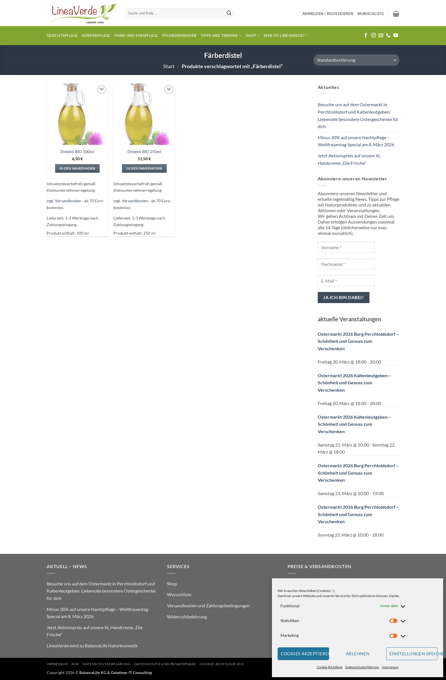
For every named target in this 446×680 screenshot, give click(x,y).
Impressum (390, 667)
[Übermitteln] (229, 13)
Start (169, 66)
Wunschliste (179, 594)
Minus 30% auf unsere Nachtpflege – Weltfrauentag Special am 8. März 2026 (356, 141)
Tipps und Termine (221, 35)
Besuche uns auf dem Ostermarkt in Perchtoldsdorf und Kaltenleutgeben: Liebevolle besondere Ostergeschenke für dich (358, 115)
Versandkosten (68, 200)
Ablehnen (357, 653)
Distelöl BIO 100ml (77, 151)
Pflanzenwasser (179, 35)
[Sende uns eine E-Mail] (381, 35)
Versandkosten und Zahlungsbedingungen (208, 605)
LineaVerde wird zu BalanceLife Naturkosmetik (92, 645)
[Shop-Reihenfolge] (356, 60)
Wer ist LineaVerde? (286, 35)
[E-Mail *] (346, 280)
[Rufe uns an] (388, 35)
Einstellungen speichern (413, 653)
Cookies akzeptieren (305, 653)
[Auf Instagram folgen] (373, 35)
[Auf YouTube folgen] (395, 35)
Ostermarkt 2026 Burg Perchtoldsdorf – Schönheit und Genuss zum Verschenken (358, 341)
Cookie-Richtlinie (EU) (222, 664)
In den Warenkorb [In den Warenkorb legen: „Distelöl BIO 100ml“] (77, 168)
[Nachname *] (346, 264)
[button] (327, 13)
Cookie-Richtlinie (329, 667)
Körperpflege (96, 35)
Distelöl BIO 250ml (144, 151)
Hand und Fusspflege (136, 35)
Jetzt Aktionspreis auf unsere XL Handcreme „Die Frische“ (349, 159)
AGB (75, 664)
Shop (253, 35)
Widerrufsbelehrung (187, 616)
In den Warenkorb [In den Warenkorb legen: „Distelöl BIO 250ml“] (144, 168)
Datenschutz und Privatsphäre (165, 664)
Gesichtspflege (62, 35)
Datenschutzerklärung (362, 667)
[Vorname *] (346, 247)
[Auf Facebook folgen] (366, 35)
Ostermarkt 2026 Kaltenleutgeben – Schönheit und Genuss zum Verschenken (354, 383)
